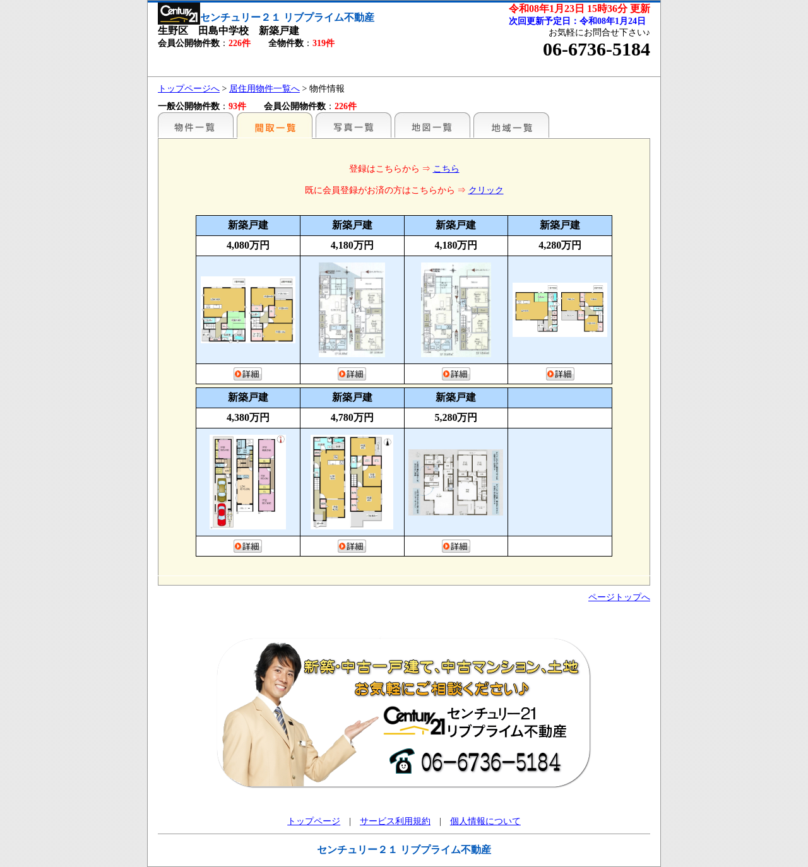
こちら (446, 169)
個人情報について (485, 821)
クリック (486, 190)
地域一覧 (511, 125)
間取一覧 (274, 125)
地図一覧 (432, 125)
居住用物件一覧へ (264, 88)
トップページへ (189, 88)
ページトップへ (619, 597)
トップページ (313, 821)
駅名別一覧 (196, 125)
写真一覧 (353, 125)
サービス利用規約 (395, 821)
